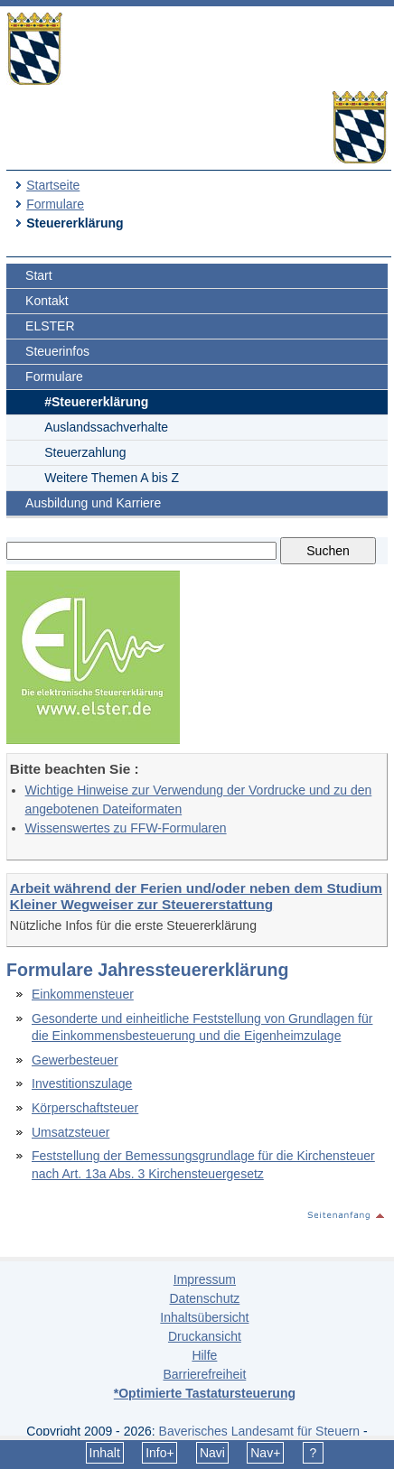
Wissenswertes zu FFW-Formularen (126, 828)
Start (38, 275)
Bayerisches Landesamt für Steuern (260, 1431)
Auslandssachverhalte (106, 427)
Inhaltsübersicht (204, 1317)
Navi (212, 1453)
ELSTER (49, 326)
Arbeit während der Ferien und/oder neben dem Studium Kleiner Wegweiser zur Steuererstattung (196, 896)
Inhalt (104, 1453)
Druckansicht (204, 1336)
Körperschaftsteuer (85, 1108)
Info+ (159, 1453)
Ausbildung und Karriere (93, 503)
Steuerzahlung (85, 452)
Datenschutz (204, 1298)
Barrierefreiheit (204, 1374)
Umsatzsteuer (70, 1132)
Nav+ (265, 1453)
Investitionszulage (82, 1083)
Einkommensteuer (83, 994)
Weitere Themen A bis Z (111, 477)
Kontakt (46, 300)
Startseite (53, 185)
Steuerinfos (57, 351)
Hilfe (204, 1355)
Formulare (55, 204)
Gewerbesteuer (75, 1060)
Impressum (205, 1279)
